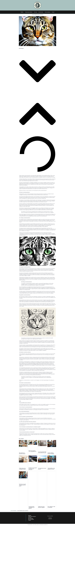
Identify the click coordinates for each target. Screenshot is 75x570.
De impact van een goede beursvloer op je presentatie (33, 512)
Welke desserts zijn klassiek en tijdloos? (41, 551)
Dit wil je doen (30, 562)
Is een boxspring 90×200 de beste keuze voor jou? (42, 452)
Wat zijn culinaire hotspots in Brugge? (51, 476)
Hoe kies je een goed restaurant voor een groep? (22, 552)
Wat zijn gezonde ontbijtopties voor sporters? (31, 552)
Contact (29, 564)
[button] (37, 71)
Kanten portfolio (50, 560)
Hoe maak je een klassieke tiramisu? (22, 453)
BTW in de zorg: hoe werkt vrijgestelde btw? (32, 451)
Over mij (29, 561)
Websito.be (50, 563)
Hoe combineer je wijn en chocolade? (51, 551)
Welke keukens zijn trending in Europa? (22, 513)
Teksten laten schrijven (32, 560)
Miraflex (29, 559)
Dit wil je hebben (31, 563)
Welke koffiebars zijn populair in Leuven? (51, 513)
